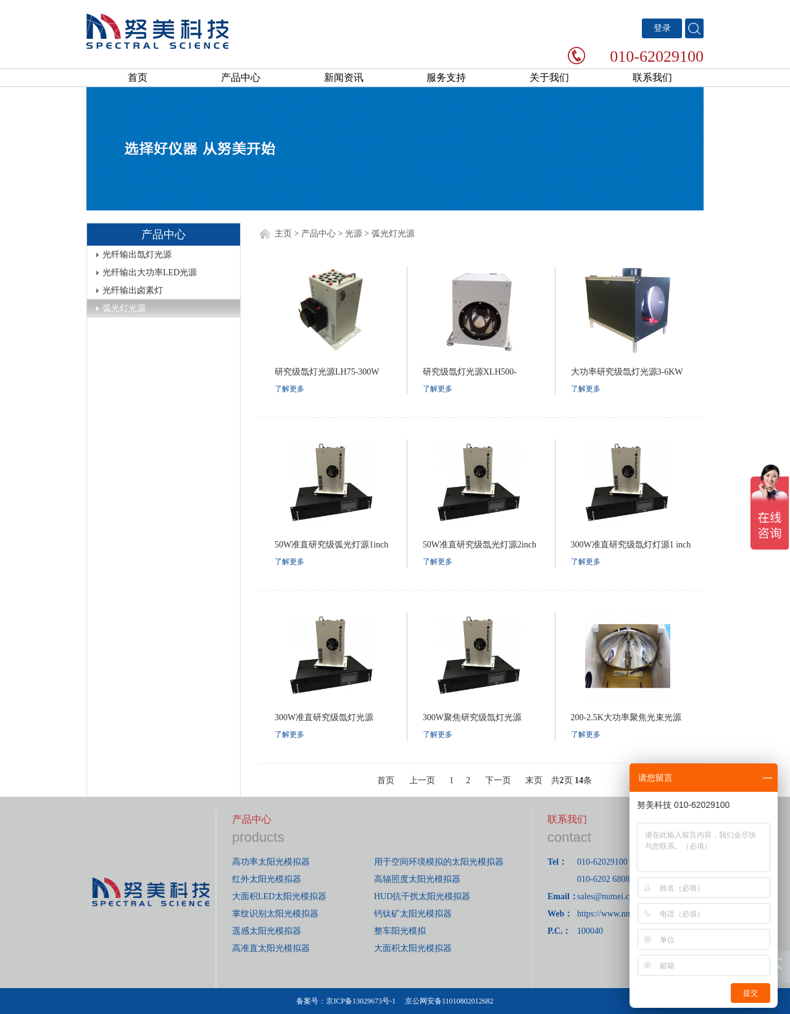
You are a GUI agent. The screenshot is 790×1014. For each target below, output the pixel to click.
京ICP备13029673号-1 (361, 1001)
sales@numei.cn (605, 896)
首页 (138, 77)
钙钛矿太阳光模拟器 (413, 913)
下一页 (498, 780)
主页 (283, 233)
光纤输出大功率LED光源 (149, 272)
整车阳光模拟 (400, 931)
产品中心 (240, 77)
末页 (534, 780)
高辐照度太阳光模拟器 (417, 879)
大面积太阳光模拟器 (413, 948)
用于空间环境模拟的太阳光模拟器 (439, 861)
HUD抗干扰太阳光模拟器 (422, 896)
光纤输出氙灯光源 (137, 254)
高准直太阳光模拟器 (271, 948)
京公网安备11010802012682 (449, 1001)
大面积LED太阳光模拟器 (279, 896)
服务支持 (446, 77)
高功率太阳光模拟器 (271, 861)
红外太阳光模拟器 (266, 879)
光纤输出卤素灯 (132, 290)
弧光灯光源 (124, 308)
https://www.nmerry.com (620, 913)
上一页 (422, 780)
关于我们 (549, 77)
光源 (353, 233)
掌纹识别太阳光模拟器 (275, 913)
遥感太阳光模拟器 (266, 931)
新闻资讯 (344, 77)
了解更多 (289, 388)
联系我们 (652, 77)
